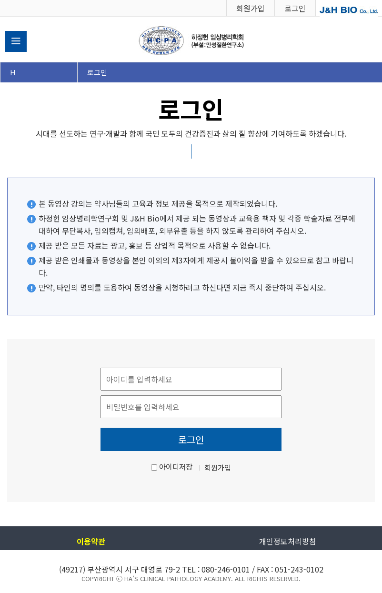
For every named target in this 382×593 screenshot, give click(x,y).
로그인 (295, 8)
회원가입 (250, 8)
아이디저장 (175, 467)
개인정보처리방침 (287, 541)
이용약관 (91, 541)
